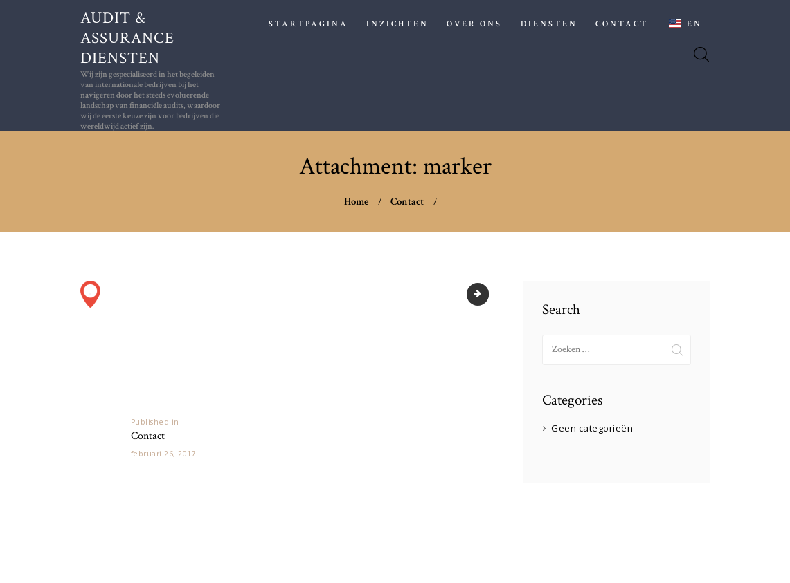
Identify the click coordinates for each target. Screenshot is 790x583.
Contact (407, 201)
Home (356, 201)
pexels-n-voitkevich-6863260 (484, 294)
